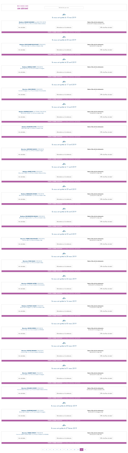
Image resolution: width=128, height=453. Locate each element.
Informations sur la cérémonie (64, 27)
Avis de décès (21, 27)
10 (74, 449)
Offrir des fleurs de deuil (106, 27)
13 (85, 449)
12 (81, 449)
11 (78, 449)
